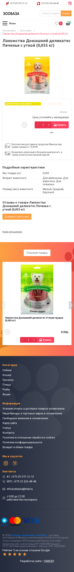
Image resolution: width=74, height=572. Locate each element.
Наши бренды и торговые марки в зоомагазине (32, 413)
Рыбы (6, 389)
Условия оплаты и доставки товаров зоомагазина (33, 408)
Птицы (6, 384)
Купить (61, 125)
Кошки (6, 375)
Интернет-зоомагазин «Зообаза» (29, 535)
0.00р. (68, 23)
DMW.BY (49, 561)
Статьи (6, 427)
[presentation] (2, 305)
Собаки (6, 370)
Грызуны (8, 379)
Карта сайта (9, 423)
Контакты (8, 432)
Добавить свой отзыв (17, 216)
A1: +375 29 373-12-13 (20, 476)
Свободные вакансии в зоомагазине (25, 418)
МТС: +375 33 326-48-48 (21, 481)
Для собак (26, 30)
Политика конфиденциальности (22, 442)
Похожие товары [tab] (37, 252)
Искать (66, 13)
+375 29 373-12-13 (18, 3)
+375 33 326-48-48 (50, 3)
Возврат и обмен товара (17, 447)
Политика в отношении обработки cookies (28, 437)
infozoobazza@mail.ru (20, 489)
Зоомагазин (9, 30)
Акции (6, 394)
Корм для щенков (12, 231)
